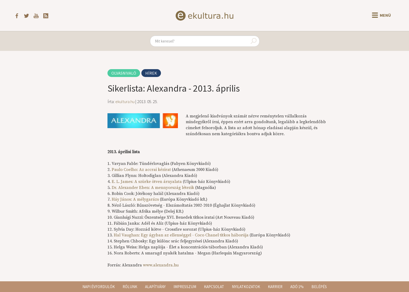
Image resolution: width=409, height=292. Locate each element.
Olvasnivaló (123, 73)
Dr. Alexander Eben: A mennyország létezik (153, 187)
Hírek (151, 73)
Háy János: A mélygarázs (135, 199)
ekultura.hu (125, 101)
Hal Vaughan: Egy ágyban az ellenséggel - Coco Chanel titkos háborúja (181, 235)
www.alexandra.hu (161, 265)
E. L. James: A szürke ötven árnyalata (147, 181)
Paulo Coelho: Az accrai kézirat (141, 169)
